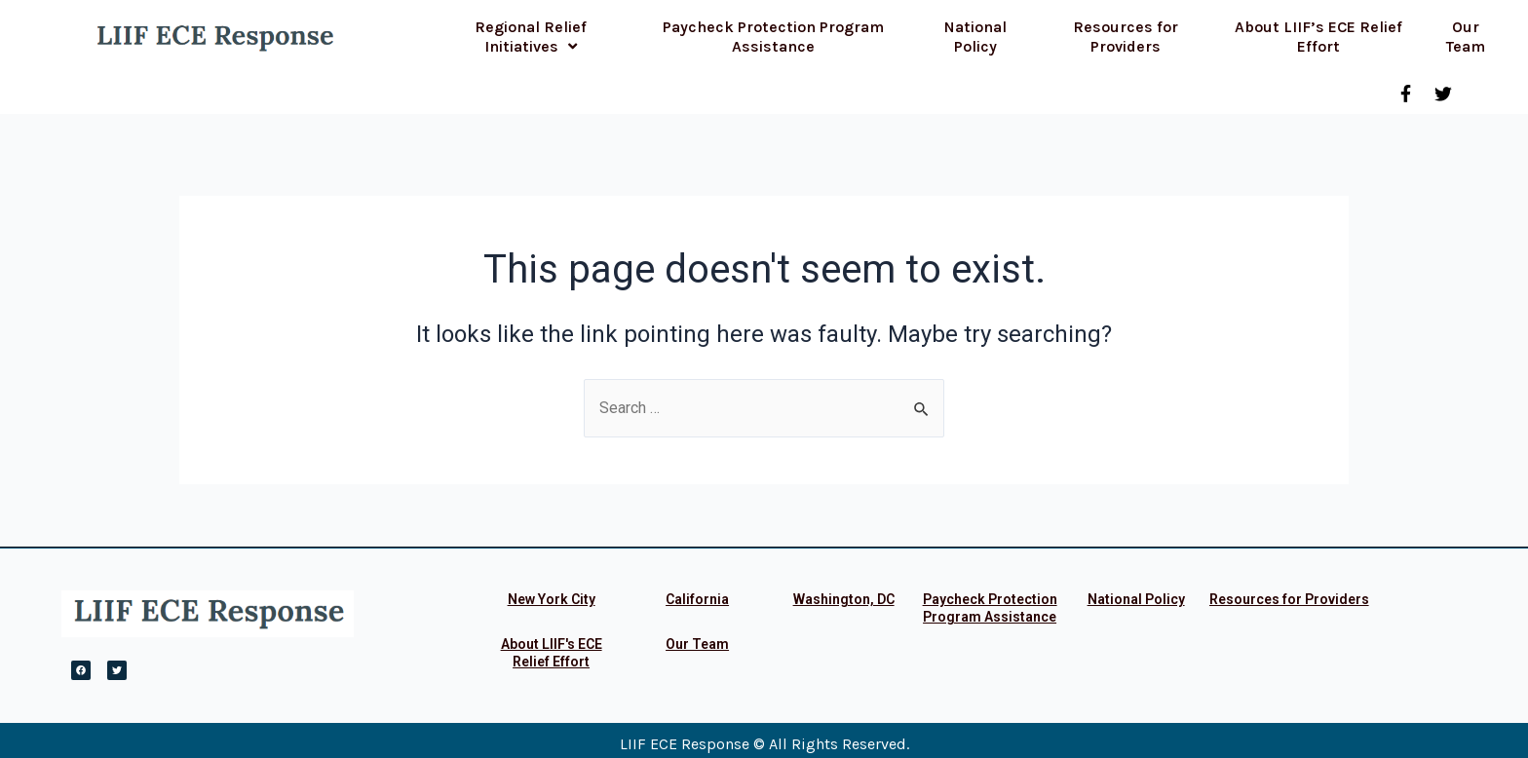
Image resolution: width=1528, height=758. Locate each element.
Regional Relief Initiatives (531, 37)
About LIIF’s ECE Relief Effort (1318, 37)
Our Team (1465, 37)
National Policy (975, 37)
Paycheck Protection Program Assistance (773, 37)
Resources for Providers (1125, 37)
